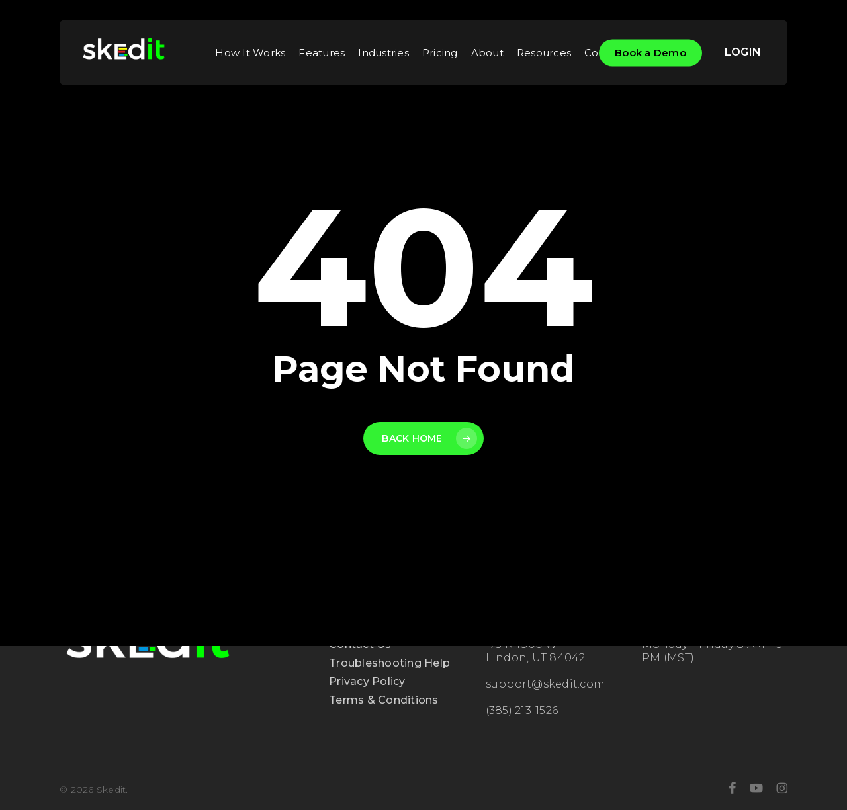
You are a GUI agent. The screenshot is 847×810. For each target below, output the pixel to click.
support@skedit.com (545, 684)
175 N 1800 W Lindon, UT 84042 (536, 651)
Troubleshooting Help (389, 663)
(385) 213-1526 (522, 710)
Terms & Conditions (384, 700)
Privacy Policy (367, 681)
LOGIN (743, 52)
